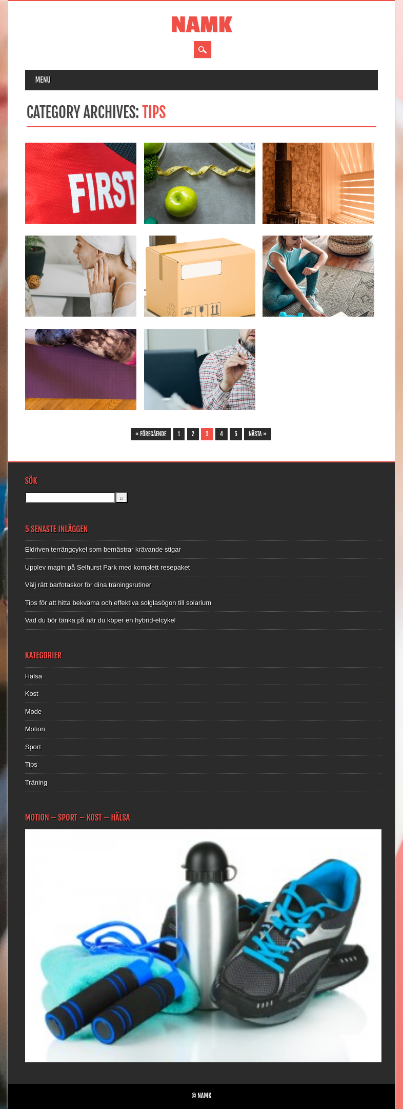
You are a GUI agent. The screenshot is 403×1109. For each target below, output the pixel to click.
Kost (31, 693)
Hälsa (33, 676)
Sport (33, 747)
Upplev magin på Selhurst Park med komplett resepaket (107, 567)
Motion (35, 729)
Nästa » (258, 434)
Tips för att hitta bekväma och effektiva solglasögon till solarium (118, 603)
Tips (31, 764)
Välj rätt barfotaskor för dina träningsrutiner (88, 585)
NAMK (201, 24)
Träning (36, 782)
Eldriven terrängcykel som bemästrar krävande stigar (103, 549)
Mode (33, 711)
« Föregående (151, 434)
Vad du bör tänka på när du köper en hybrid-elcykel (100, 620)
